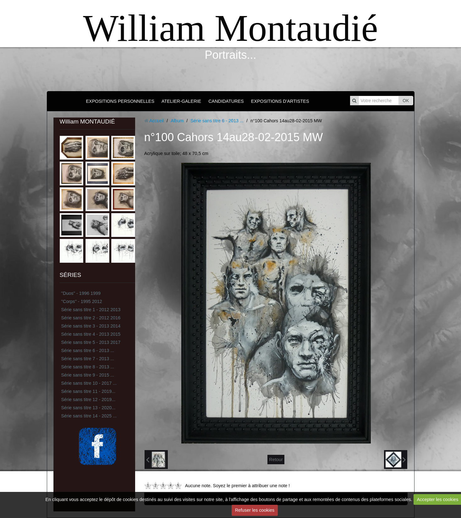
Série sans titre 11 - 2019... (88, 391)
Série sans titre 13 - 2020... (88, 407)
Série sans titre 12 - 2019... (88, 399)
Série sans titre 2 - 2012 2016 (91, 317)
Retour (276, 459)
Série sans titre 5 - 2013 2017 (91, 342)
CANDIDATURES (226, 101)
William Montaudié (230, 28)
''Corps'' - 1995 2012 (81, 301)
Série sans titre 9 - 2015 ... (87, 374)
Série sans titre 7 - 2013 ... (87, 358)
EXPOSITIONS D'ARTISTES (280, 101)
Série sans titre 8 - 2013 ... (87, 366)
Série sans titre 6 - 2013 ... (87, 350)
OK (406, 100)
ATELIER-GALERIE (181, 101)
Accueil (156, 120)
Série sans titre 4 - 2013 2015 (91, 334)
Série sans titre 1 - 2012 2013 (91, 309)
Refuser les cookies (255, 510)
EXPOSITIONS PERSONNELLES (120, 101)
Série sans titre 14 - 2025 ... (89, 415)
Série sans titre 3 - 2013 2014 (91, 325)
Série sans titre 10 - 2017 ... (89, 383)
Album (177, 120)
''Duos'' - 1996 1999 (81, 293)
